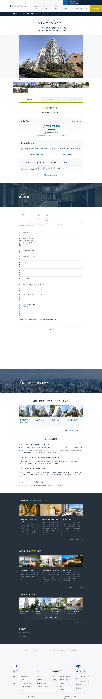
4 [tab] (51, 389)
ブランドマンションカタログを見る (72, 590)
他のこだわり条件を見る (75, 505)
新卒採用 (78, 652)
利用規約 (59, 692)
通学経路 (33, 280)
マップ (56, 132)
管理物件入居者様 (74, 3)
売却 (61, 654)
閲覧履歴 (85, 3)
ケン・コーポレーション (82, 649)
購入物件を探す (23, 603)
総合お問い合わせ (35, 692)
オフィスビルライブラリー (42, 654)
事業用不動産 (51, 2)
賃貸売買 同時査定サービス (45, 417)
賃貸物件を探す (23, 599)
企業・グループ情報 (62, 2)
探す (36, 6)
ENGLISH (72, 1)
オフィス (43, 2)
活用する (55, 6)
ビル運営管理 (38, 647)
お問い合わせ (96, 8)
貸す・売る (16, 651)
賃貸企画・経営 (64, 647)
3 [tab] (50, 389)
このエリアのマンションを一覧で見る (71, 395)
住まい (36, 2)
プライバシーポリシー (48, 692)
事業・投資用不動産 (40, 651)
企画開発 (62, 657)
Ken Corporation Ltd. (16, 6)
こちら (51, 450)
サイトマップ (68, 692)
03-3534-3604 (51, 129)
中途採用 (78, 656)
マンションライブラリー (80, 8)
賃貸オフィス (38, 644)
